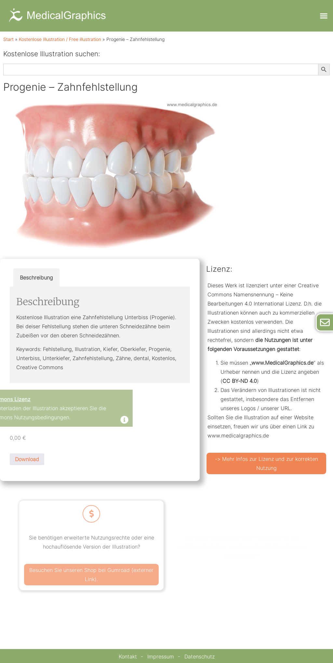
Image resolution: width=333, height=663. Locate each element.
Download (27, 459)
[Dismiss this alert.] (55, 420)
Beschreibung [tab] (36, 277)
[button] (323, 16)
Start (8, 39)
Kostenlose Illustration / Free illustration (60, 39)
